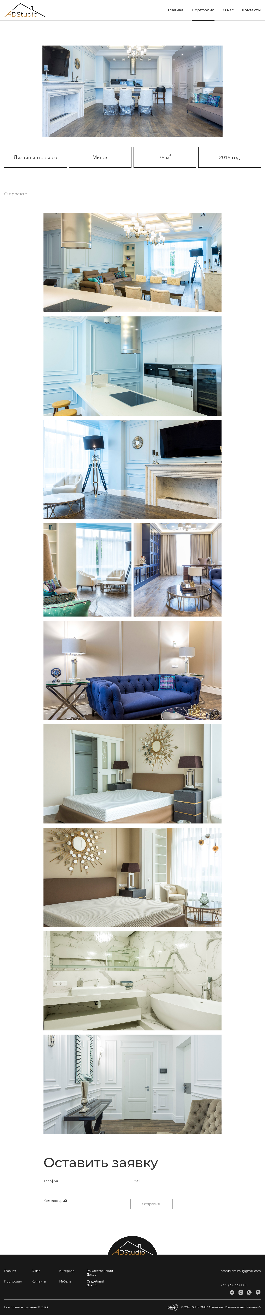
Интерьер (67, 1271)
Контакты (251, 10)
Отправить (151, 1204)
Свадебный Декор (95, 1283)
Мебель (65, 1281)
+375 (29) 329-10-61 (234, 1285)
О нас (228, 10)
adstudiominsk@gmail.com (241, 1271)
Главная (175, 10)
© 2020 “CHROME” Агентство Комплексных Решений (214, 1307)
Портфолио (203, 10)
